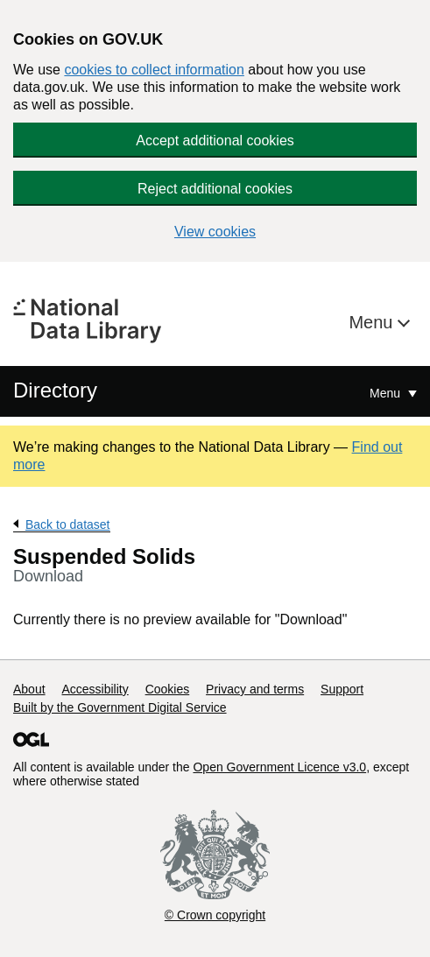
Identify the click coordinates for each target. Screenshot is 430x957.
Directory (55, 390)
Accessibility (94, 689)
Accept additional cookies (215, 140)
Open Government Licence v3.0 (279, 767)
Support (342, 689)
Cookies (167, 689)
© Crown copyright (215, 915)
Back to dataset (67, 524)
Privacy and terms (255, 689)
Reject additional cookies (215, 188)
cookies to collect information (153, 69)
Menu (373, 322)
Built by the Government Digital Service (120, 707)
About (29, 689)
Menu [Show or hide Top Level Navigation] (387, 393)
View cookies (215, 231)
